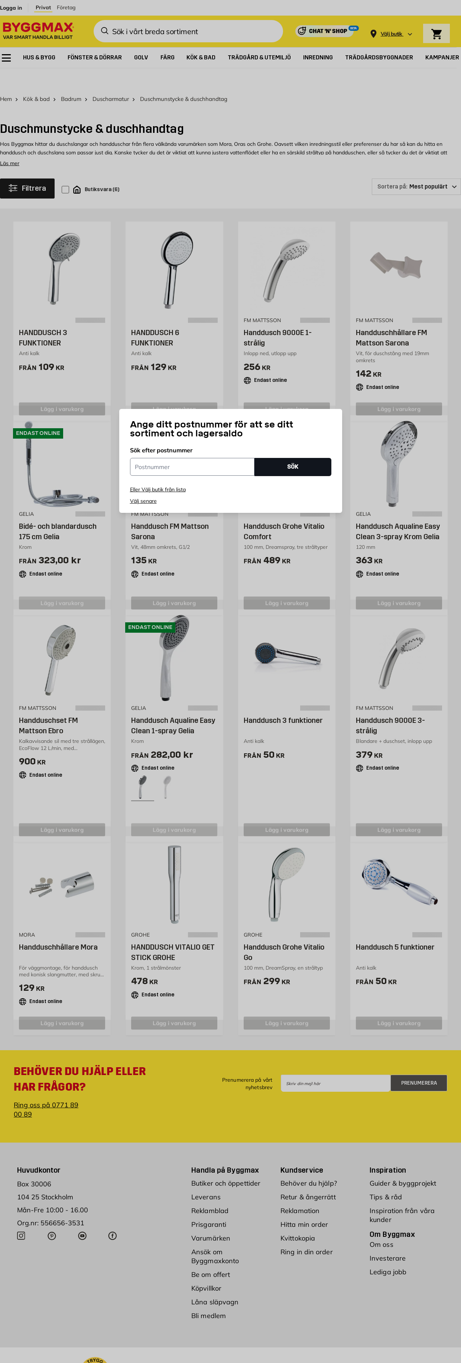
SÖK (292, 466)
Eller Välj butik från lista (158, 489)
